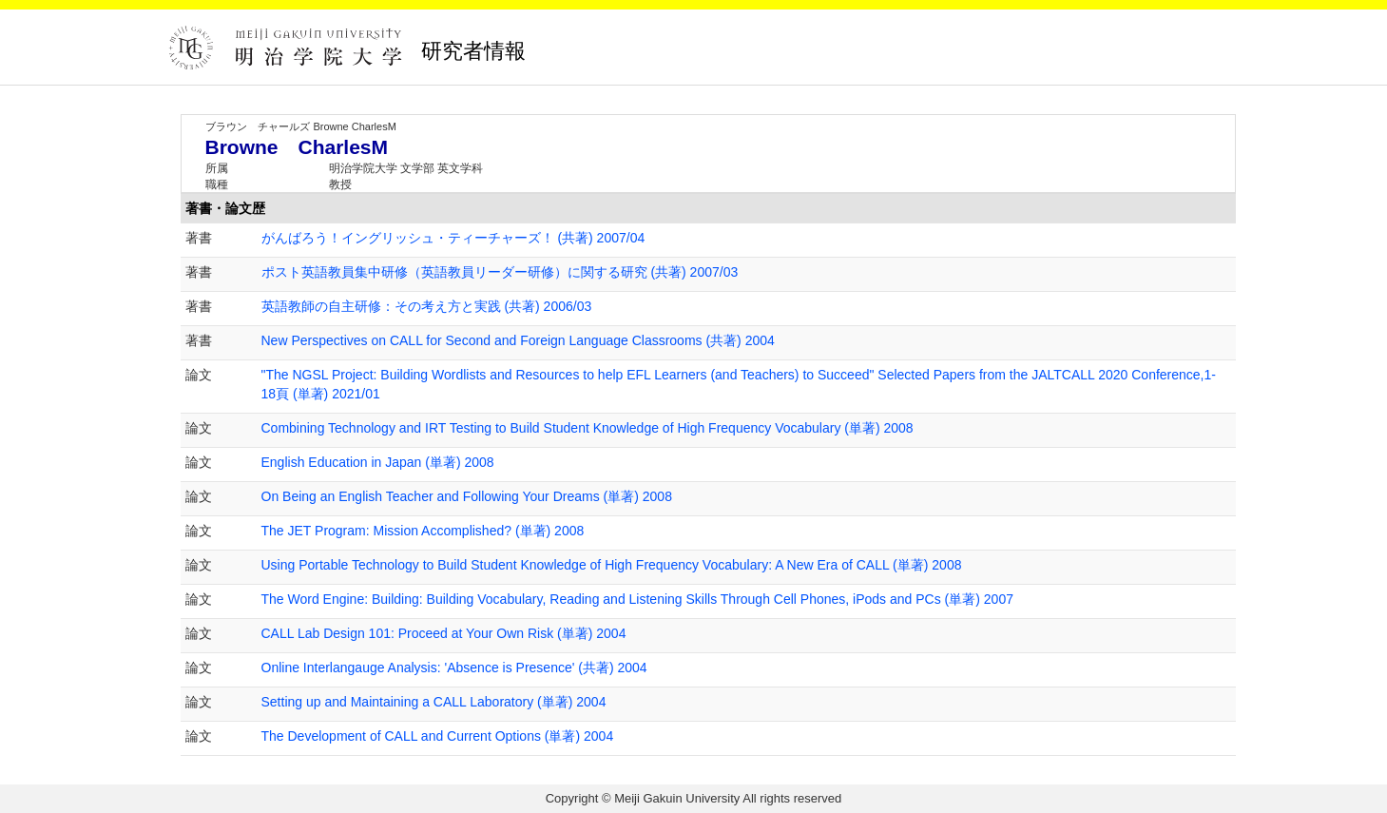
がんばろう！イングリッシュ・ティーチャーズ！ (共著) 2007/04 (453, 237)
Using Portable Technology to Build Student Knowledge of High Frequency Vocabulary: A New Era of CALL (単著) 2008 (611, 564)
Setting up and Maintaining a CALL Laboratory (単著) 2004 (434, 701)
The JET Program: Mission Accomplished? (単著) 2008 (423, 530)
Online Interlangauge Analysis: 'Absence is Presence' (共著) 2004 (454, 667)
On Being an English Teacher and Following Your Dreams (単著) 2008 (466, 496)
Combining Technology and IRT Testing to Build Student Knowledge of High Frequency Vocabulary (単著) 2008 (587, 428)
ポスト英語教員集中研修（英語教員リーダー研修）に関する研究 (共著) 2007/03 (500, 272)
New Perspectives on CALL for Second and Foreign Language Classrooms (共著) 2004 (518, 340)
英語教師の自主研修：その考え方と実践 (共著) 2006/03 (426, 306)
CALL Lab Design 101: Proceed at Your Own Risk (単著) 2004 (443, 633)
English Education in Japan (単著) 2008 (377, 462)
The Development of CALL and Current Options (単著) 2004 (437, 736)
